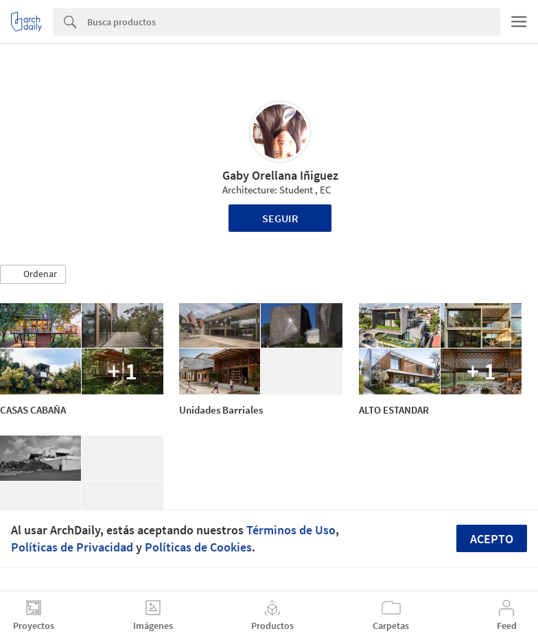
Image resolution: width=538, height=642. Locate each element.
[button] (33, 274)
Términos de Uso (291, 530)
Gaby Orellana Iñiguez (280, 175)
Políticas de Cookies (198, 547)
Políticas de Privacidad (72, 547)
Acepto (491, 539)
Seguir (280, 218)
